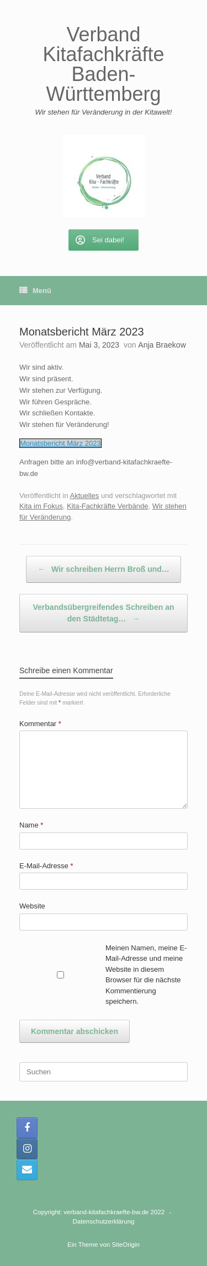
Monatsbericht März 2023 (60, 443)
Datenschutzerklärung (104, 1221)
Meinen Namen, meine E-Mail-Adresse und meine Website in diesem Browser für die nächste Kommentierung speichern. (146, 975)
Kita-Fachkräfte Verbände (107, 506)
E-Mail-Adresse (46, 866)
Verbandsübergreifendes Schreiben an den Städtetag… (103, 614)
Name (31, 825)
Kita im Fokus (41, 506)
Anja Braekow (161, 344)
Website (32, 906)
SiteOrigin (126, 1244)
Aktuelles (84, 495)
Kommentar (40, 723)
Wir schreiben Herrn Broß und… (103, 569)
